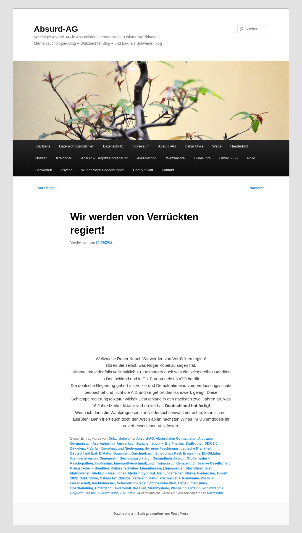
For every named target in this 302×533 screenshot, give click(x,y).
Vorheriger (44, 188)
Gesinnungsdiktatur (135, 458)
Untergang (103, 488)
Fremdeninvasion (84, 458)
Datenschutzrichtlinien (76, 146)
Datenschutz (113, 146)
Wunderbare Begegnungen (102, 170)
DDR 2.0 (211, 443)
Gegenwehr (108, 458)
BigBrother (194, 443)
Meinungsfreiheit (170, 473)
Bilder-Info (202, 158)
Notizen (41, 158)
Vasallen (139, 488)
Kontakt (168, 170)
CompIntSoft (143, 170)
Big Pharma (174, 443)
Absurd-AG (56, 28)
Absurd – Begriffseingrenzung (104, 158)
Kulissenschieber (124, 468)
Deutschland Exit (83, 453)
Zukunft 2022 (107, 493)
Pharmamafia (169, 478)
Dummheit (121, 453)
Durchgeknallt (143, 453)
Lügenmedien (173, 468)
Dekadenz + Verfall (84, 448)
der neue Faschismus (162, 448)
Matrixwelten (80, 473)
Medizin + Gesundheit (109, 473)
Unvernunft (122, 488)
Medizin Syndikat (141, 473)
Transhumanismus (192, 483)
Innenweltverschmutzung (134, 463)
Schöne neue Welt (161, 483)
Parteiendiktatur (144, 478)
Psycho (67, 170)
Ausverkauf (126, 443)
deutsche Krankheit (196, 448)
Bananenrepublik (149, 443)
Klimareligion (185, 463)
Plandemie (190, 478)
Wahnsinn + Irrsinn (186, 488)
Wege (217, 146)
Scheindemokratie (131, 483)
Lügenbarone (150, 468)
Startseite (43, 146)
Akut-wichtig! (147, 158)
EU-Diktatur (211, 453)
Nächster (259, 188)
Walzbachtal (175, 158)
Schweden (43, 170)
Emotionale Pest (168, 453)
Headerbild (239, 146)
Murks (190, 473)
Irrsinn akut (165, 463)
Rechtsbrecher (103, 483)
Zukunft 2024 (130, 493)
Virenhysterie (158, 488)
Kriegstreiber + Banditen (89, 468)
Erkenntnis (191, 453)
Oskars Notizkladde (115, 478)
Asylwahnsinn (103, 443)
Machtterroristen (199, 468)
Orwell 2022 (228, 158)
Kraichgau (64, 158)
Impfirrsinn (103, 463)
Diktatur (105, 453)
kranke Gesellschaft (214, 463)
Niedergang (206, 473)
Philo (251, 158)
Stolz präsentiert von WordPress (162, 514)
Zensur (90, 493)
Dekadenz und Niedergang (122, 448)
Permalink (215, 493)
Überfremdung (81, 488)
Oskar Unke (194, 146)
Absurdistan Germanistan (176, 438)
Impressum (140, 146)
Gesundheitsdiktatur (169, 458)
